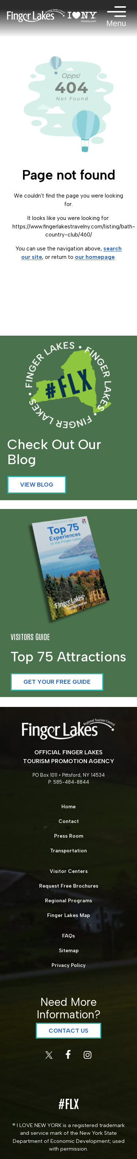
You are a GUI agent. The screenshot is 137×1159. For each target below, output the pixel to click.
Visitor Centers (69, 871)
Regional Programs (68, 900)
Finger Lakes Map (68, 915)
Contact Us (68, 1030)
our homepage (95, 257)
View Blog (36, 484)
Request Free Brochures (68, 886)
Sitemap (69, 950)
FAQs (68, 936)
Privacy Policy (68, 965)
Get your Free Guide (57, 681)
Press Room (68, 836)
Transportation (68, 850)
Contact (68, 821)
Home (68, 806)
